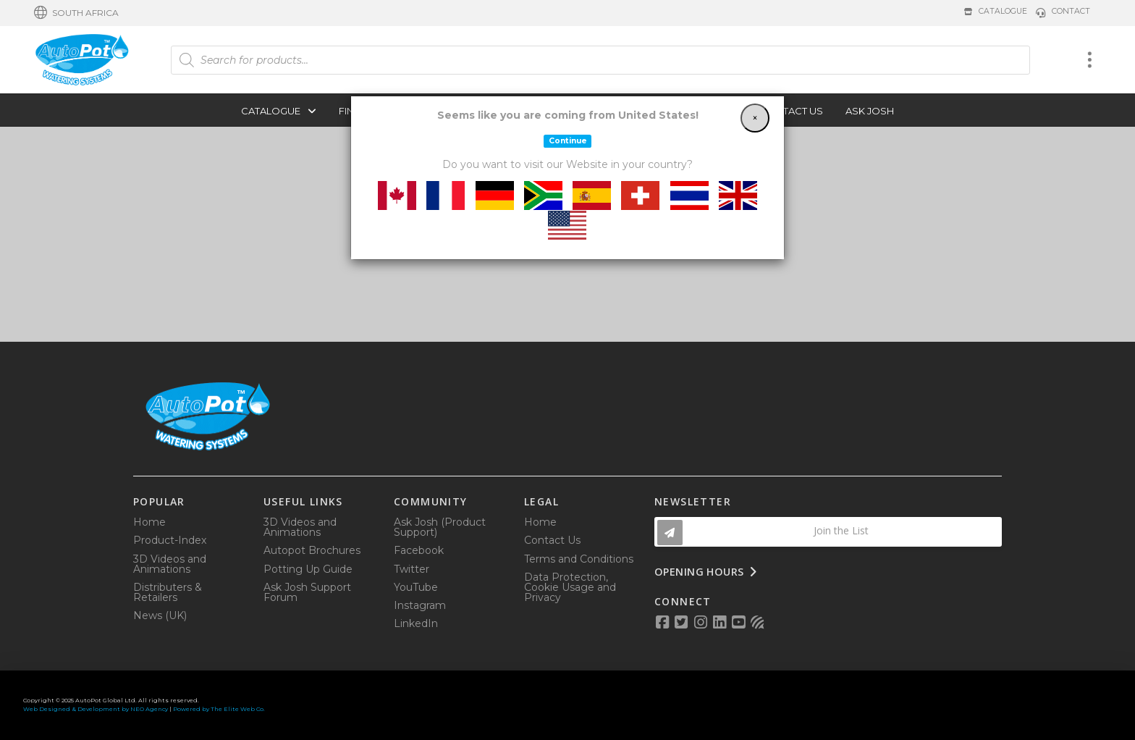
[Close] (755, 118)
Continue (568, 141)
